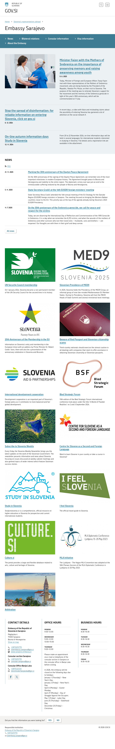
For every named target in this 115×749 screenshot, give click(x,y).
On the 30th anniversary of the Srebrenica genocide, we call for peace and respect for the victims (64, 209)
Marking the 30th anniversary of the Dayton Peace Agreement (58, 172)
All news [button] (10, 231)
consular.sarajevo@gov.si (21, 661)
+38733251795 (16, 659)
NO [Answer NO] (58, 720)
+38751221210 (16, 669)
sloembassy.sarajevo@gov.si (22, 649)
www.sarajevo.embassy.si (21, 652)
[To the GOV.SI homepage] (17, 7)
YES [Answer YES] (50, 720)
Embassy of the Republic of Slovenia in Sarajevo (22, 730)
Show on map (13, 642)
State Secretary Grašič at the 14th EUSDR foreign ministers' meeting (61, 189)
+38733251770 (16, 647)
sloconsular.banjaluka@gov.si (22, 671)
